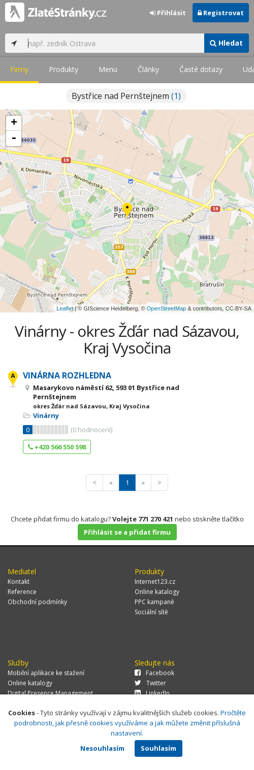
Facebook (154, 673)
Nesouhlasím (102, 748)
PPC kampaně (154, 602)
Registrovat (221, 12)
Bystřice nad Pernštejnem (126, 95)
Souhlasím (158, 748)
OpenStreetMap (166, 308)
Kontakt (18, 581)
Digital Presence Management (50, 693)
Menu (108, 69)
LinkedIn (152, 693)
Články (148, 69)
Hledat (226, 43)
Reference (22, 591)
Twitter (150, 683)
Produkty (63, 69)
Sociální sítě (151, 612)
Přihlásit (168, 12)
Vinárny (46, 415)
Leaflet (64, 308)
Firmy (19, 69)
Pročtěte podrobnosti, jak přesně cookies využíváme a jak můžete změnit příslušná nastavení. (130, 723)
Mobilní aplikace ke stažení (46, 673)
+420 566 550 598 (57, 446)
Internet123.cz (155, 581)
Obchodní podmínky (37, 602)
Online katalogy (157, 591)
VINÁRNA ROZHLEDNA (67, 375)
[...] (113, 43)
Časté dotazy (201, 69)
